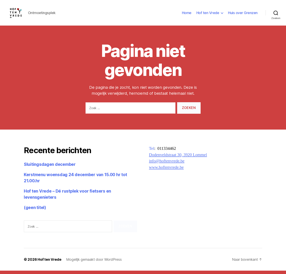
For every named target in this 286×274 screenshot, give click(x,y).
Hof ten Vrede (207, 14)
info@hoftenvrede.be (167, 164)
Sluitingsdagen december (50, 167)
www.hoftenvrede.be (166, 170)
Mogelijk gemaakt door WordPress (94, 263)
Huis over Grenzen (243, 14)
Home (186, 14)
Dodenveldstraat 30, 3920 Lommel (178, 158)
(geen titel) (35, 210)
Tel (151, 152)
